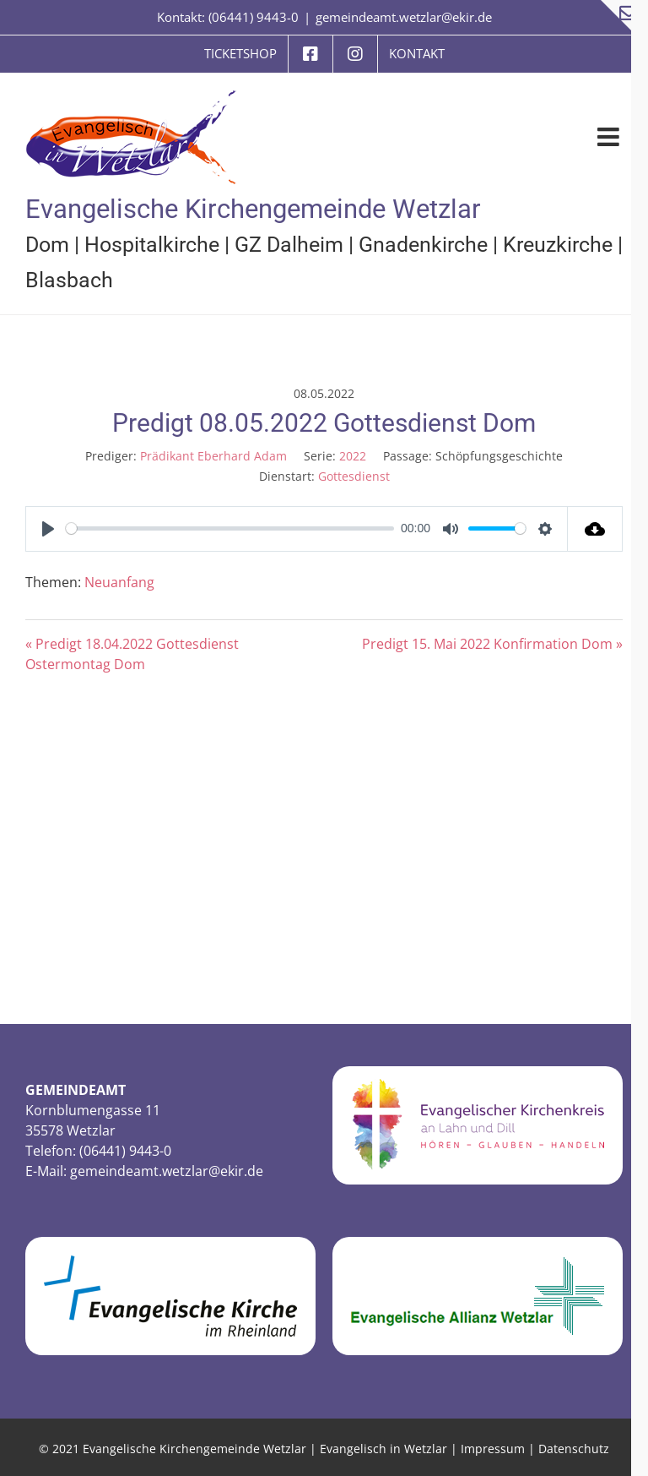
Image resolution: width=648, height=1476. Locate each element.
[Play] (48, 528)
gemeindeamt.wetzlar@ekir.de (404, 16)
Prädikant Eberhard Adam (213, 456)
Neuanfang (119, 582)
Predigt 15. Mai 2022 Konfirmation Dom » (492, 644)
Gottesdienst (354, 476)
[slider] (230, 528)
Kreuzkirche (558, 244)
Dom (47, 244)
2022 (352, 456)
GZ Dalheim (289, 244)
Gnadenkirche (423, 244)
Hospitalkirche (151, 244)
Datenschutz (573, 1449)
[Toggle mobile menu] (610, 137)
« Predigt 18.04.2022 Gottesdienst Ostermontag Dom (132, 654)
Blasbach (69, 280)
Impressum (493, 1449)
